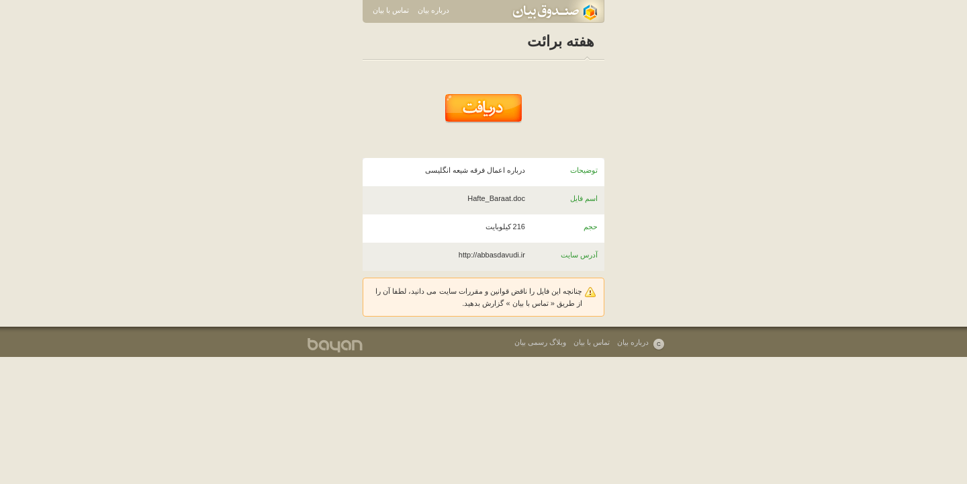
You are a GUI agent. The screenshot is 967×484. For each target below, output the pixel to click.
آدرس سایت (579, 255)
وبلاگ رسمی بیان (540, 342)
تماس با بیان (391, 10)
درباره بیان (433, 10)
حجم (591, 227)
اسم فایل (584, 198)
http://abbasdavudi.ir (492, 255)
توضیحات (584, 170)
